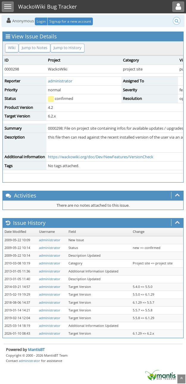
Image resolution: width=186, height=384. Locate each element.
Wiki (11, 47)
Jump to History (68, 47)
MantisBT (36, 349)
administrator (60, 81)
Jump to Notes (34, 47)
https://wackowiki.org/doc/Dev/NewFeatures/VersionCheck (100, 156)
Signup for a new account (70, 21)
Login (41, 21)
